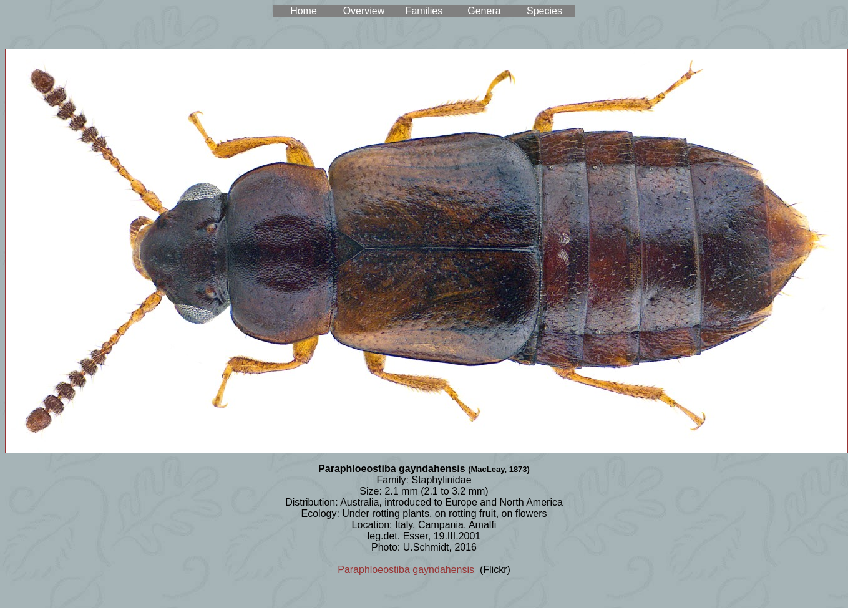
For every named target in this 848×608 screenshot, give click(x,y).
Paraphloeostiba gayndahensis (406, 569)
